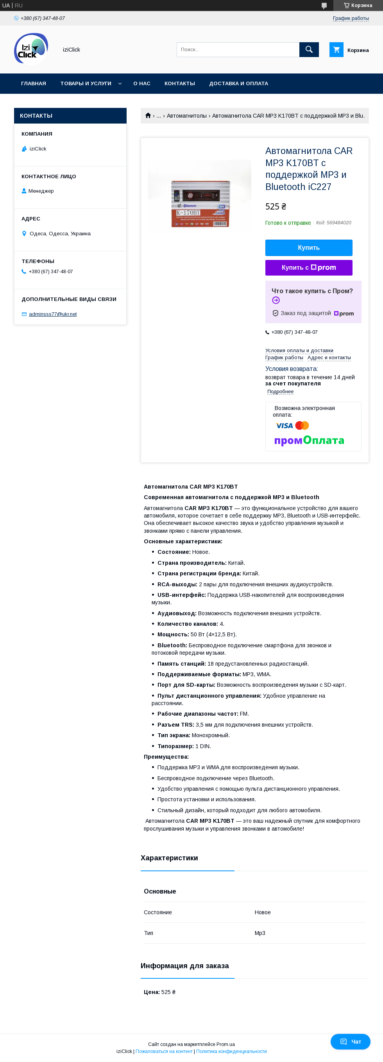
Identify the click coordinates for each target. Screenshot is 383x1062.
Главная (33, 83)
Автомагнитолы (187, 116)
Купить (309, 247)
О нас (141, 83)
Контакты (180, 83)
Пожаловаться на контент (164, 1051)
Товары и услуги (85, 83)
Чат (350, 1041)
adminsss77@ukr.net (53, 314)
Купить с (309, 267)
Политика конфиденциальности (231, 1051)
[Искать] (309, 49)
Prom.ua (226, 1044)
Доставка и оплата (238, 83)
